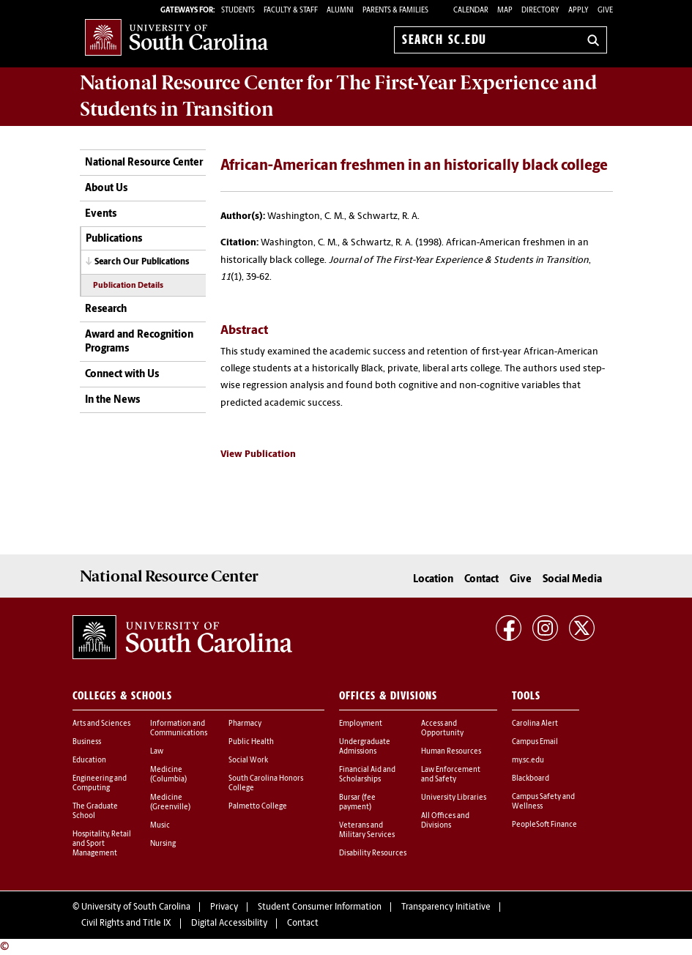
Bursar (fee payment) (357, 802)
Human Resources (451, 752)
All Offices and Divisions (445, 821)
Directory (540, 11)
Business (86, 742)
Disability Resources (372, 854)
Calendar (470, 11)
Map (505, 11)
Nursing (163, 844)
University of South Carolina (135, 907)
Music (160, 826)
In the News (112, 400)
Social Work (248, 761)
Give (605, 11)
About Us (106, 188)
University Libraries (453, 798)
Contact (481, 579)
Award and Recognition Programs (139, 342)
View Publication (258, 454)
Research (106, 309)
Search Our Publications (142, 262)
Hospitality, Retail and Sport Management (101, 844)
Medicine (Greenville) (170, 802)
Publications (114, 239)
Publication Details (128, 286)
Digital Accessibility (229, 923)
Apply (578, 11)
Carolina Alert (535, 724)
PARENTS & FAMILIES (395, 11)
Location (433, 579)
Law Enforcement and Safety (450, 775)
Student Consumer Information (320, 907)
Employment (360, 724)
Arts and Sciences (101, 724)
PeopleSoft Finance (544, 825)
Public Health (251, 742)
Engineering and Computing (99, 783)
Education (89, 761)
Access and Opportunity (442, 728)
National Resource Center (144, 162)
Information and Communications (178, 728)
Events (100, 214)
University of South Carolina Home (176, 37)
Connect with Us (122, 374)
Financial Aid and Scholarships (367, 775)
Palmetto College (257, 807)
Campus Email (535, 742)
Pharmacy (244, 724)
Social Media (572, 579)
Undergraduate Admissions (364, 747)
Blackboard (530, 779)
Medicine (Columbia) (168, 775)
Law (156, 752)
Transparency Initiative (446, 907)
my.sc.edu (528, 761)
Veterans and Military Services (367, 830)
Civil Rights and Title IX (126, 923)
